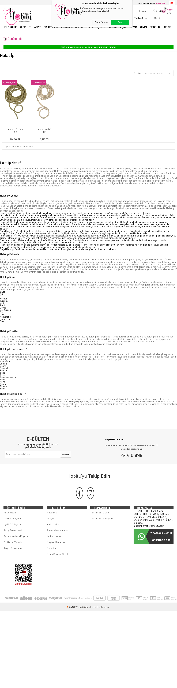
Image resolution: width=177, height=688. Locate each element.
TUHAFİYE (35, 31)
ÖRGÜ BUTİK (15, 42)
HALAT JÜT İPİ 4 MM (44, 130)
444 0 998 (131, 455)
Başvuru (133, 13)
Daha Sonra (101, 22)
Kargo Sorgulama (12, 556)
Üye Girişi (151, 13)
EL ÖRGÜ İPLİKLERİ (15, 31)
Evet (120, 22)
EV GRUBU (155, 31)
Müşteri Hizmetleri (56, 550)
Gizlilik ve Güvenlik (12, 550)
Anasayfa (52, 521)
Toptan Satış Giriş (100, 521)
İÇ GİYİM (102, 31)
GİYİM (143, 31)
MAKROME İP (51, 31)
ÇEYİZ (167, 31)
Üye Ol (148, 20)
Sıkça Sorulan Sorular (58, 562)
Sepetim (51, 556)
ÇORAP (113, 31)
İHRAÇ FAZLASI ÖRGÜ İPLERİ (77, 31)
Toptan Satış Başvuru (101, 527)
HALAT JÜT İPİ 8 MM (15, 130)
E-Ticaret (78, 615)
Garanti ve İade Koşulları (16, 544)
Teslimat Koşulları (12, 527)
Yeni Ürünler (53, 533)
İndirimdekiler (54, 544)
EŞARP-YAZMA (129, 31)
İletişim (51, 527)
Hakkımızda (9, 521)
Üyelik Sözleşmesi (12, 533)
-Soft (70, 615)
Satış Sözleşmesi (12, 538)
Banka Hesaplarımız (57, 538)
